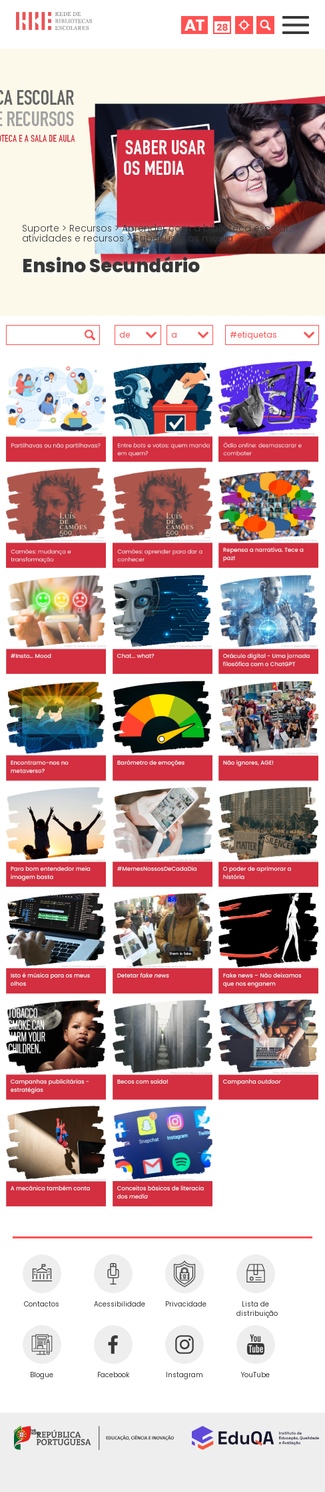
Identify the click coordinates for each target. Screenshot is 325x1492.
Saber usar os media (183, 238)
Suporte (42, 228)
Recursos (92, 228)
